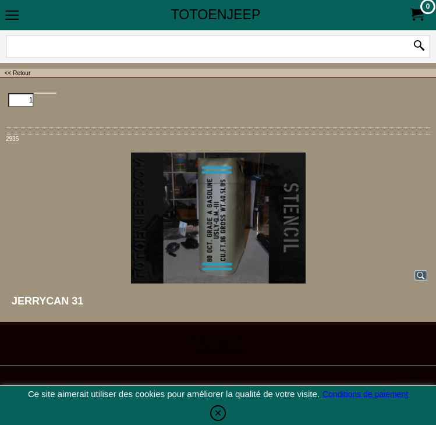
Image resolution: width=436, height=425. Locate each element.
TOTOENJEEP (216, 14)
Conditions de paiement (365, 394)
